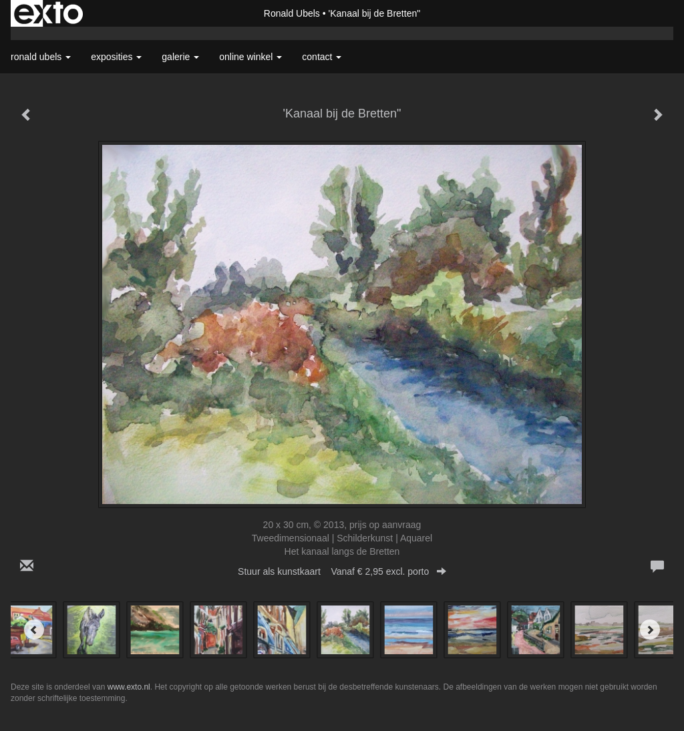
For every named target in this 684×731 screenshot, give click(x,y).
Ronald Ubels (292, 13)
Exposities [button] (116, 56)
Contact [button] (321, 56)
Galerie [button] (180, 56)
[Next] (650, 630)
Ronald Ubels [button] (41, 56)
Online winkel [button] (250, 56)
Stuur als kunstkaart (342, 571)
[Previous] (34, 630)
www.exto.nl (129, 687)
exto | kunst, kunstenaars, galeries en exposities (48, 13)
